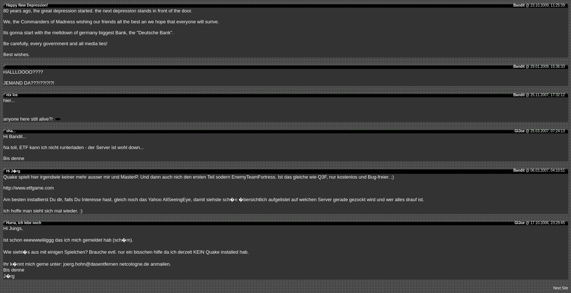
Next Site (560, 288)
